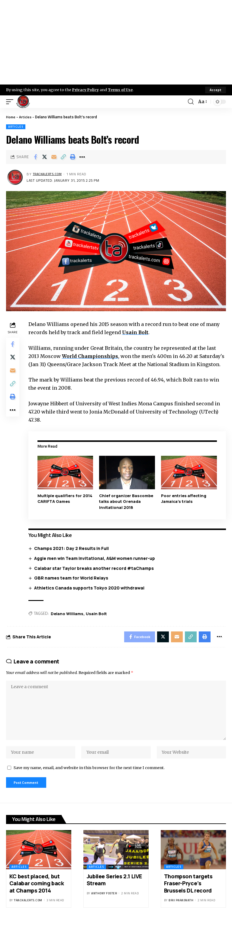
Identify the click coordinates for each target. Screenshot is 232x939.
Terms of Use (123, 89)
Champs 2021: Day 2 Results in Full (73, 556)
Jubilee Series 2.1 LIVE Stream (114, 896)
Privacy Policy (86, 89)
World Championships (92, 356)
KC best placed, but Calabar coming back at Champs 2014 (36, 899)
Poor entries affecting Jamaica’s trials (184, 507)
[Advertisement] (116, 42)
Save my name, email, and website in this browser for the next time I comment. (89, 782)
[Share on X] (44, 157)
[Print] (73, 157)
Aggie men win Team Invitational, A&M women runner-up (96, 566)
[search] (190, 102)
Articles (26, 117)
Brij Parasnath (181, 916)
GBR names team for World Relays (73, 586)
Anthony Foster (104, 909)
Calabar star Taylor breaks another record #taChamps (95, 576)
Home (11, 117)
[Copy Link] (63, 157)
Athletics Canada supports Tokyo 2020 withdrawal (91, 596)
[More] (82, 157)
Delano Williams (68, 621)
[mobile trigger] (11, 101)
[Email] (54, 157)
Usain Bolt (136, 333)
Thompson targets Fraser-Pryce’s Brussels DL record (188, 899)
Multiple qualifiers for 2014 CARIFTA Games (66, 507)
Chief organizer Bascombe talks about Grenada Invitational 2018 (127, 509)
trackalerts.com (49, 174)
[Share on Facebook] (35, 157)
